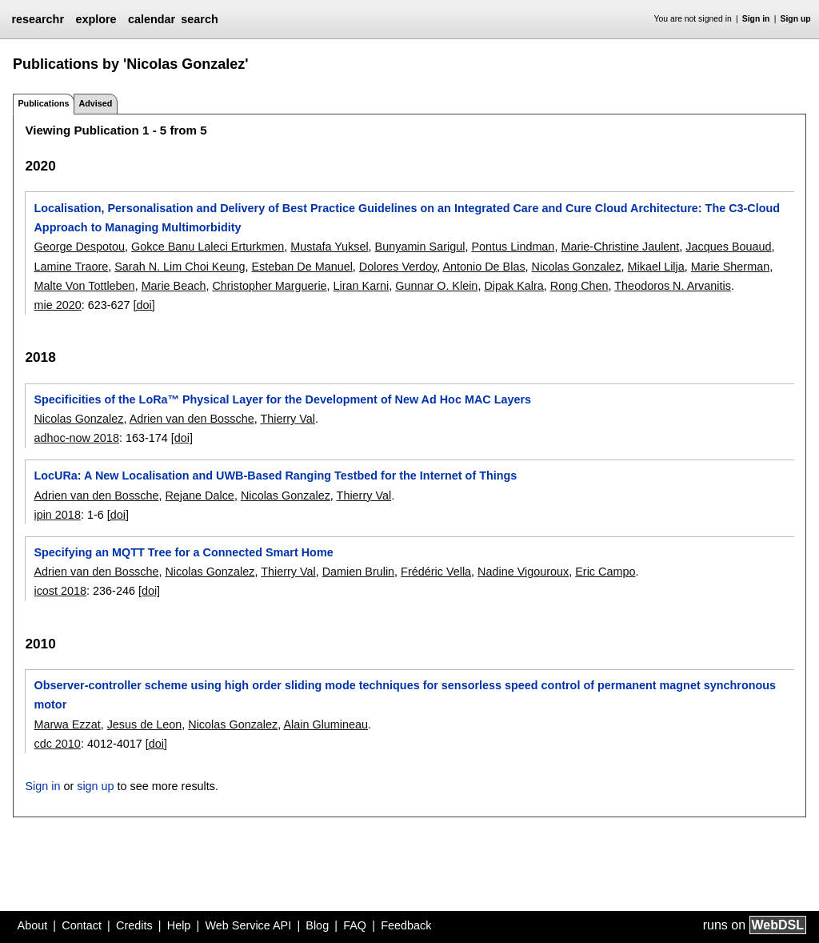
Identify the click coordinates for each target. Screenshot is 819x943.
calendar (151, 19)
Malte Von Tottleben (84, 285)
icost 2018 (60, 590)
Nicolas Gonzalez (576, 266)
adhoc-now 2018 (76, 437)
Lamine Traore (71, 266)
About (33, 925)
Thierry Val (287, 418)
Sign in (756, 18)
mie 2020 (57, 305)
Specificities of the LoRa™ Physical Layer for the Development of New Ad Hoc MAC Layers (282, 399)
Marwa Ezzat (67, 724)
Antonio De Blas (483, 266)
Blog (317, 925)
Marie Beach (174, 285)
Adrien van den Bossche (192, 418)
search (199, 19)
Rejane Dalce (199, 495)
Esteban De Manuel (301, 266)
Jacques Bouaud (728, 246)
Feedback (406, 925)
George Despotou (79, 246)
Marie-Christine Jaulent (620, 246)
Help (179, 925)
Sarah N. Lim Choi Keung (179, 266)
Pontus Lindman (512, 246)
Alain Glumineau (325, 724)
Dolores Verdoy (398, 266)
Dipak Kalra (513, 285)
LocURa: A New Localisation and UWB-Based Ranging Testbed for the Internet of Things (275, 475)
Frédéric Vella (436, 571)
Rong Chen (579, 285)
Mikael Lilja (656, 266)
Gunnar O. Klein (436, 285)
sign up (95, 786)
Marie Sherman (730, 266)
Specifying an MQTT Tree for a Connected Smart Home (183, 552)
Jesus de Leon (144, 724)
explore (95, 19)
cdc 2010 (57, 743)
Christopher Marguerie (269, 285)
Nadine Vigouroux (523, 571)
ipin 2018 (57, 514)
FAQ (354, 925)
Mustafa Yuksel (329, 246)
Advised (95, 103)
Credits (134, 925)
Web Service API (248, 925)
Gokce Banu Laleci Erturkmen (207, 246)
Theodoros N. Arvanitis (672, 285)
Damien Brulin (358, 571)
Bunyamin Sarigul (420, 246)
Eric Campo (605, 571)
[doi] (144, 305)
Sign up (796, 18)
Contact (82, 925)
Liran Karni (362, 285)
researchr (37, 19)
